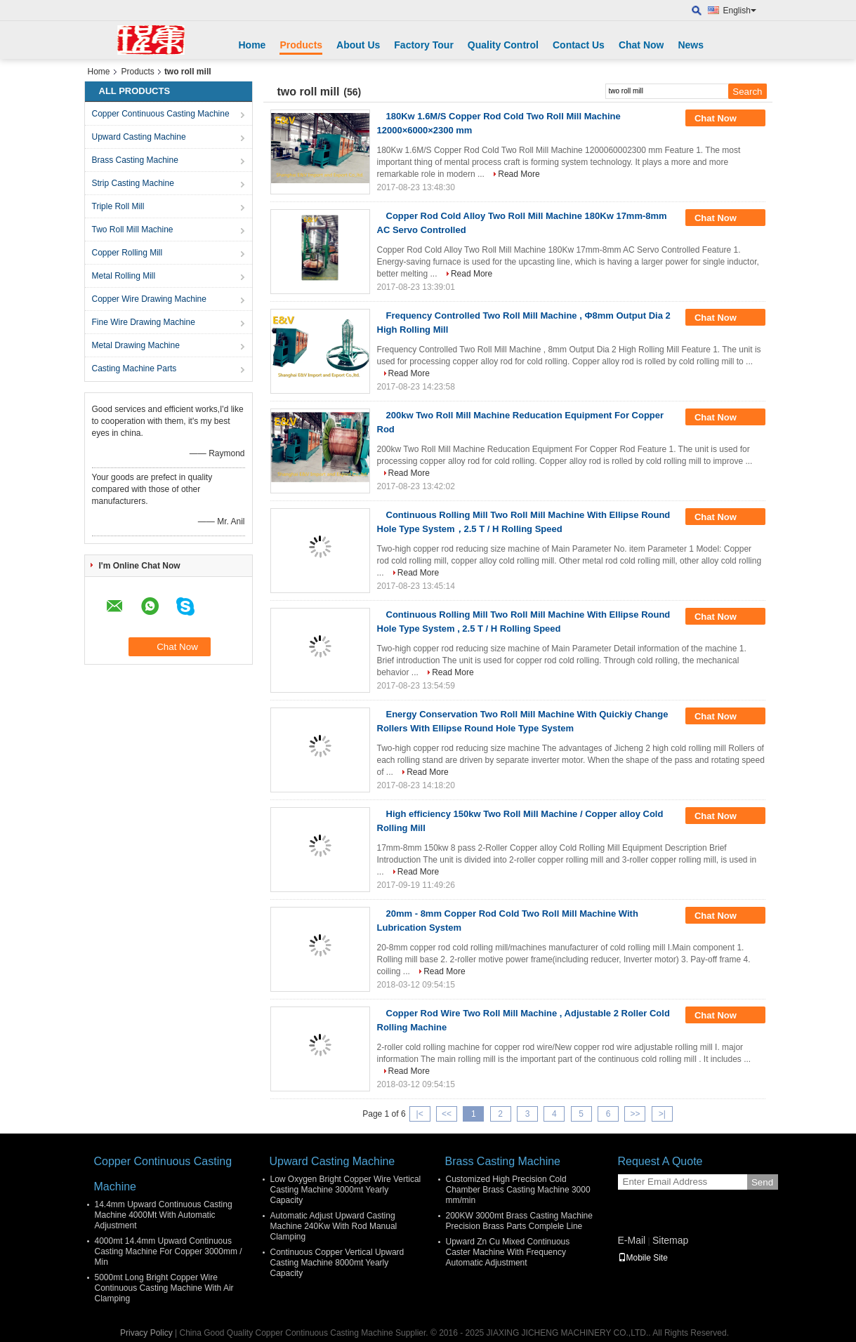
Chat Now (641, 45)
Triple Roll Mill (118, 206)
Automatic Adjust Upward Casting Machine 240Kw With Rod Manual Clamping (333, 1226)
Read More (518, 174)
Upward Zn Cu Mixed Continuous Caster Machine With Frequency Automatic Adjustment (508, 1252)
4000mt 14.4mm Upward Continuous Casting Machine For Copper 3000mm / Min (168, 1251)
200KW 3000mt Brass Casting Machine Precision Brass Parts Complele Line (519, 1221)
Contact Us (579, 45)
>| (662, 1114)
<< (447, 1114)
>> (635, 1114)
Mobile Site (643, 1258)
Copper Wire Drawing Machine (149, 299)
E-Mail (632, 1240)
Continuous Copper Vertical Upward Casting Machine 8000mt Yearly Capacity (337, 1262)
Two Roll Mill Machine (132, 229)
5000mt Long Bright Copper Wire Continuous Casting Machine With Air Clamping (164, 1288)
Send (762, 1182)
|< (419, 1114)
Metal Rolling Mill (124, 276)
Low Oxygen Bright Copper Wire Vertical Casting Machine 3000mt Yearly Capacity (345, 1189)
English (739, 10)
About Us (358, 45)
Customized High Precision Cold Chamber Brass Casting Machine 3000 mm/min (518, 1189)
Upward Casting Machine (139, 137)
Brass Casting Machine (135, 160)
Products (300, 45)
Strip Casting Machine (133, 183)
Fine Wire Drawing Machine (143, 322)
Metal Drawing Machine (136, 345)
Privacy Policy (146, 1333)
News (691, 45)
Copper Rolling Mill (127, 253)
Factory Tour (424, 45)
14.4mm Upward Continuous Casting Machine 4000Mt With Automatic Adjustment (163, 1215)
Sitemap (670, 1240)
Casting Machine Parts (134, 368)
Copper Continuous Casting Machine (161, 114)
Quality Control (503, 45)
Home (252, 45)
